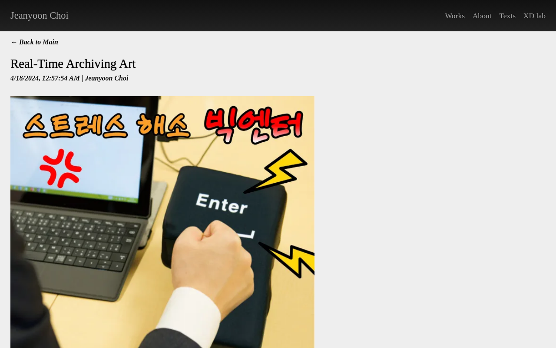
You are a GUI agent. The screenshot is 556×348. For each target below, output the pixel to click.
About (482, 15)
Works (455, 15)
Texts (507, 15)
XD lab (534, 15)
